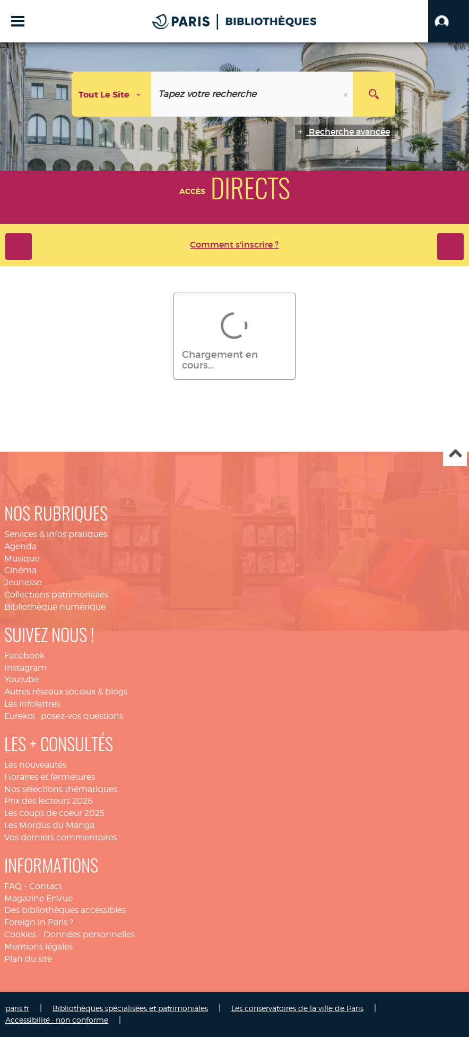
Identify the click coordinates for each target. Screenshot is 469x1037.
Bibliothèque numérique (55, 607)
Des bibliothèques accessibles (65, 910)
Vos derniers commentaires (60, 837)
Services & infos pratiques (55, 534)
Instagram (25, 668)
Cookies (20, 934)
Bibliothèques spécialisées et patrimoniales (130, 1008)
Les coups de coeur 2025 (54, 813)
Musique (21, 558)
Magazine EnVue (38, 898)
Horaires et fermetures (49, 777)
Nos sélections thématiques (60, 789)
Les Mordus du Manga (49, 825)
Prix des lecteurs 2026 (48, 801)
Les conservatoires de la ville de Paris (297, 1008)
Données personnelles (89, 934)
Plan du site (28, 959)
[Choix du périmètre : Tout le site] (111, 94)
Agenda (20, 546)
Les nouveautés (35, 765)
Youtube (21, 679)
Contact (45, 886)
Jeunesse (22, 582)
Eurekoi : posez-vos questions (63, 716)
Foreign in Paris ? (38, 922)
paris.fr (17, 1008)
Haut (455, 454)
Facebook (24, 656)
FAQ (13, 886)
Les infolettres (32, 704)
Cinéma (20, 570)
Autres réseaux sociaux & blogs (65, 692)
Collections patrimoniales (56, 595)
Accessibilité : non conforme (56, 1019)
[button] (448, 21)
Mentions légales (38, 947)
